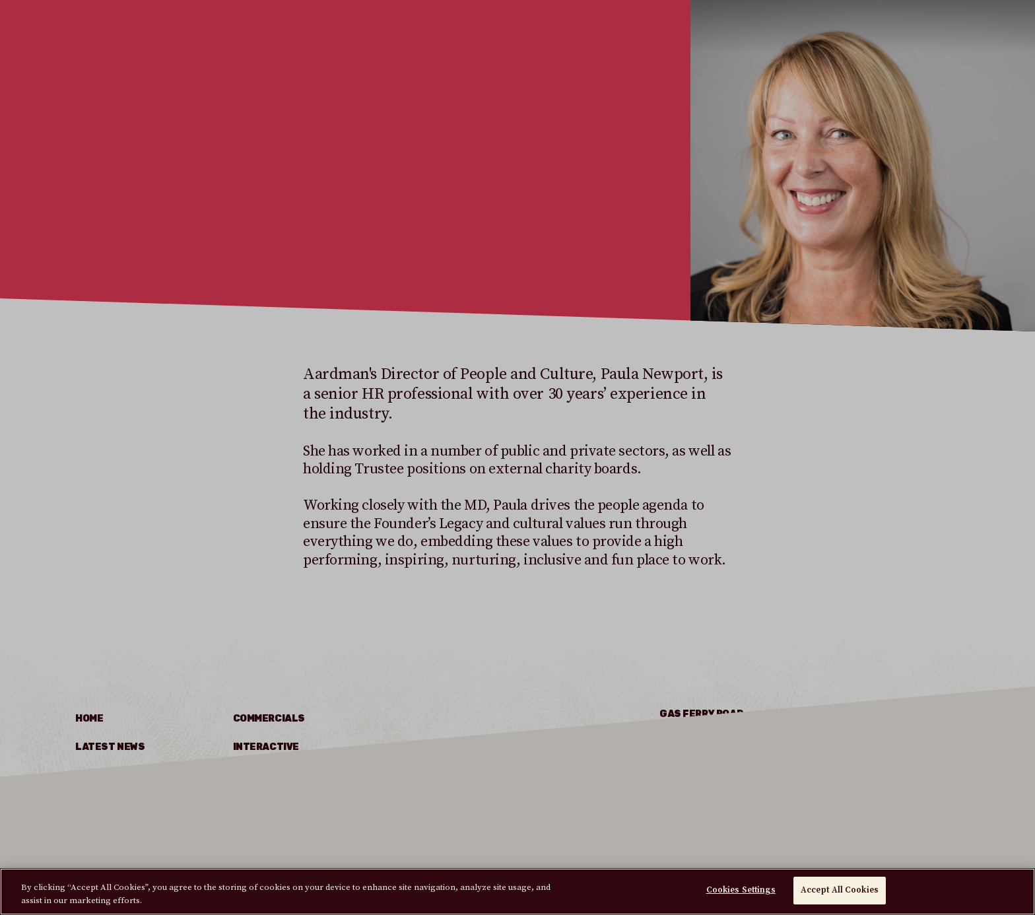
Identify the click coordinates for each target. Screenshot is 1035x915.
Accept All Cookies (840, 890)
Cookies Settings (741, 890)
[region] (517, 891)
